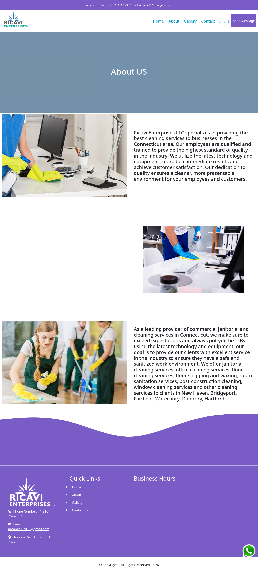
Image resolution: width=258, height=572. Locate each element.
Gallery (190, 21)
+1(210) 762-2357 (120, 5)
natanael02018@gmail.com (155, 5)
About (174, 21)
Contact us (80, 510)
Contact (208, 21)
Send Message (244, 21)
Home (158, 21)
